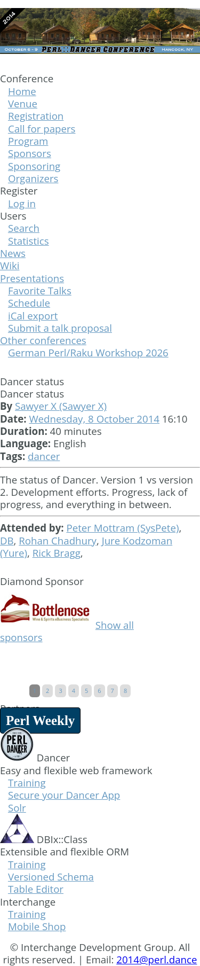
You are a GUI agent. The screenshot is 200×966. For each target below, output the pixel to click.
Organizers (33, 178)
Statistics (28, 240)
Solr (17, 807)
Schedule (29, 302)
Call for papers (42, 128)
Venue (22, 103)
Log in (22, 203)
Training (27, 782)
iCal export (33, 315)
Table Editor (35, 888)
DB (7, 540)
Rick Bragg (57, 552)
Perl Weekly (40, 720)
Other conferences (43, 340)
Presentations (32, 278)
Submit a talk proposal (60, 327)
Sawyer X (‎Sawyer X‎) (61, 405)
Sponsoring (34, 166)
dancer (44, 456)
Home (22, 91)
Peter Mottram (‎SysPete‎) (122, 527)
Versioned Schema (51, 876)
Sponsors (29, 153)
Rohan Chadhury (58, 540)
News (13, 253)
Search (23, 228)
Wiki (9, 265)
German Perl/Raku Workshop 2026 (88, 352)
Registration (35, 115)
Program (28, 140)
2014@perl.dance (156, 959)
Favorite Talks (39, 290)
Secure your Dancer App (64, 794)
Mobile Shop (37, 926)
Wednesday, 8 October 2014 (94, 418)
